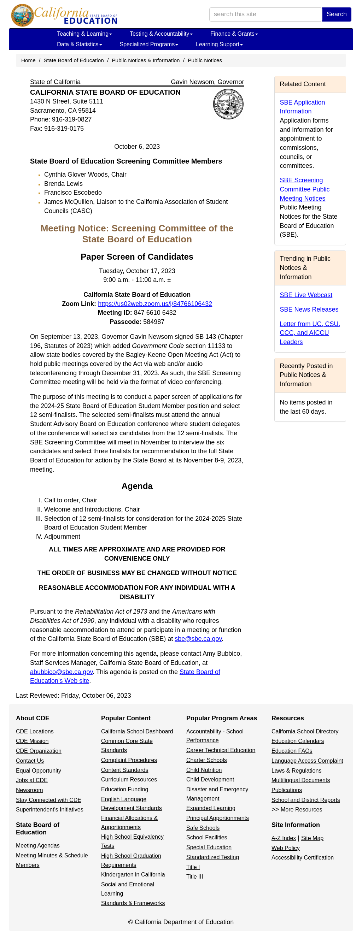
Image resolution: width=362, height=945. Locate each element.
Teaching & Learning (84, 34)
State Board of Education (74, 60)
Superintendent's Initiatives (49, 810)
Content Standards (124, 770)
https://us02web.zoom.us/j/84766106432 (155, 303)
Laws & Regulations (296, 771)
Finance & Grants (234, 34)
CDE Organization (39, 751)
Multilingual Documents (301, 780)
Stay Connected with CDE (48, 800)
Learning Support (219, 44)
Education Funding (124, 789)
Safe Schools (203, 828)
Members (28, 865)
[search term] (265, 14)
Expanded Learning (210, 808)
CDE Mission (32, 741)
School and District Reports (306, 800)
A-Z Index (284, 838)
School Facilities (206, 837)
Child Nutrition (204, 770)
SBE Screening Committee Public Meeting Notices (305, 189)
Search (337, 14)
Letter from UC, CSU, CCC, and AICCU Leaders (310, 332)
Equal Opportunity (38, 771)
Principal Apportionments (217, 818)
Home (28, 60)
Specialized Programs (149, 44)
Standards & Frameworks (133, 903)
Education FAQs (292, 751)
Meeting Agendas (38, 846)
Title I (193, 867)
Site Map (312, 838)
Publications (287, 790)
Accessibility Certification (303, 858)
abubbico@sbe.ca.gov (61, 671)
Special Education (209, 847)
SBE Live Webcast (306, 295)
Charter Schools (206, 760)
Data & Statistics (79, 44)
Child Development (210, 779)
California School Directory (305, 731)
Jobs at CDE (32, 780)
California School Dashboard (137, 731)
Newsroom (29, 790)
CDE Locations (35, 731)
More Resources (301, 810)
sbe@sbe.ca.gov (198, 638)
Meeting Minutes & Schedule (52, 855)
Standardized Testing (212, 857)
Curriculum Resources (129, 779)
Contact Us (30, 761)
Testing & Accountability (161, 34)
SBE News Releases (309, 309)
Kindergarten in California (133, 875)
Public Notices (205, 60)
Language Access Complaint (307, 761)
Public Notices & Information (146, 60)
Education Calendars (298, 741)
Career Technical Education (220, 750)
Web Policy (286, 848)
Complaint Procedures (129, 760)
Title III (194, 877)
